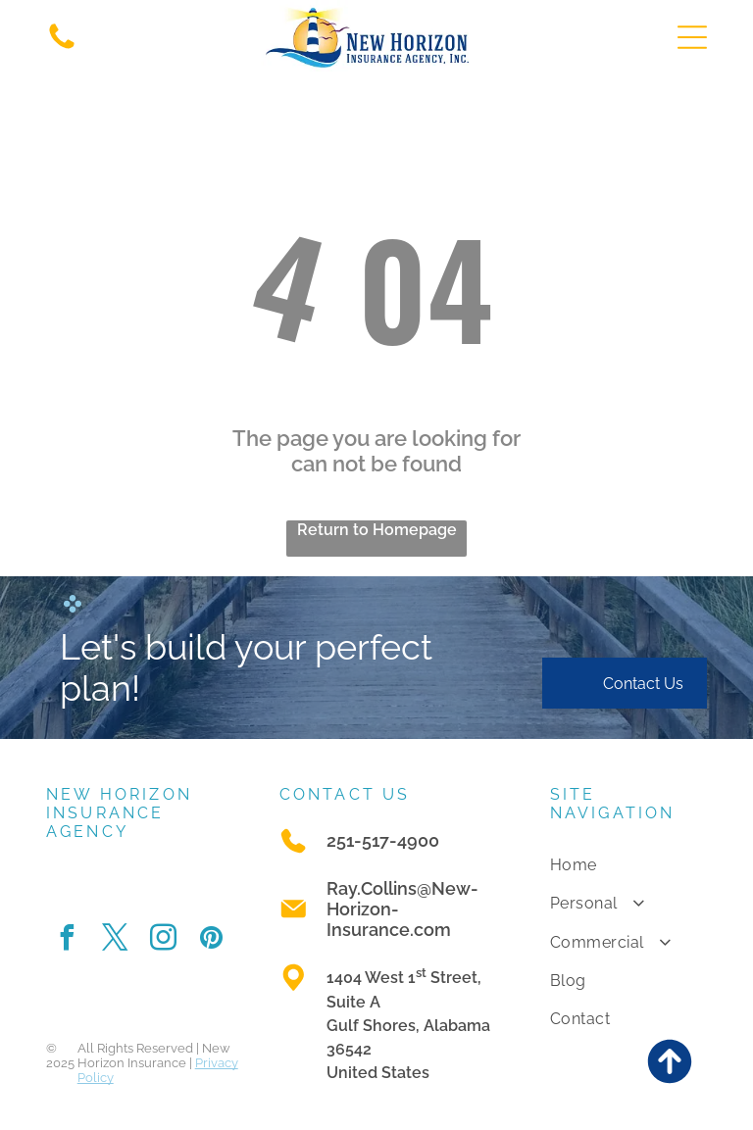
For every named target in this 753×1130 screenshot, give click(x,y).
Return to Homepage (377, 529)
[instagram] (163, 940)
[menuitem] (629, 865)
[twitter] (115, 940)
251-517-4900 (382, 840)
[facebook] (67, 940)
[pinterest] (211, 940)
